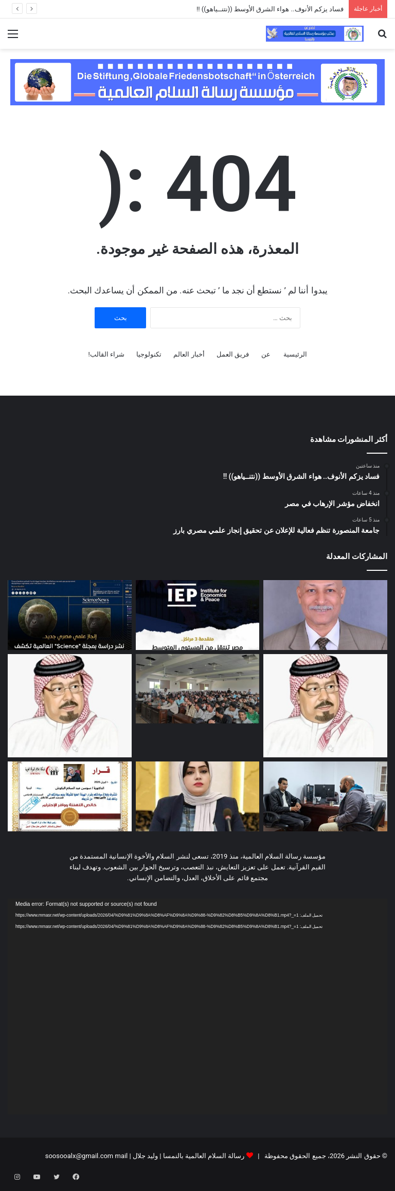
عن (266, 354)
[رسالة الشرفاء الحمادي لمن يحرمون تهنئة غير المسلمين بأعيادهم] (325, 705)
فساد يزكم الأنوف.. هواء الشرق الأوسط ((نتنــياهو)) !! (269, 9)
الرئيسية (295, 354)
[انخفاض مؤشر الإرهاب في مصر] (198, 615)
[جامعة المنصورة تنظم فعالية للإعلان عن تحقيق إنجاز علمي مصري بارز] (70, 615)
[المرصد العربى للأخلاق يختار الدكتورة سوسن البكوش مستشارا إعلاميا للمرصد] (70, 796)
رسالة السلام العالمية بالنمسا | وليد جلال (188, 1156)
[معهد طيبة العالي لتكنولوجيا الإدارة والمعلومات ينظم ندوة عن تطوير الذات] (198, 689)
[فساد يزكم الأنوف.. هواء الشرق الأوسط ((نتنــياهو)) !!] (325, 615)
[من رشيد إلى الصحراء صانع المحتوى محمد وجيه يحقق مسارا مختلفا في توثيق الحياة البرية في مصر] (325, 796)
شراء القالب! (106, 354)
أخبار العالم (188, 354)
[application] (197, 1007)
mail (121, 1156)
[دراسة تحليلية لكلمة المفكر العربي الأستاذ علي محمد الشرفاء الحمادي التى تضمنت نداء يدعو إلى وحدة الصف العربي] (70, 705)
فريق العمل (233, 354)
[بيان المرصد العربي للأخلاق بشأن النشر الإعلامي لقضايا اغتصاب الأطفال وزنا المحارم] (198, 796)
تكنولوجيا (148, 354)
